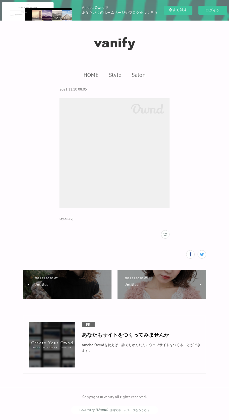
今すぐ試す (178, 10)
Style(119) (66, 219)
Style (115, 74)
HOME (91, 74)
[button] (91, 74)
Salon (139, 74)
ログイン (212, 10)
